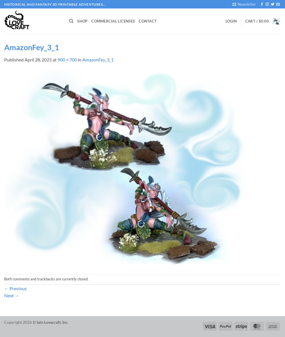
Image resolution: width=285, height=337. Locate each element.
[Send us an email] (278, 4)
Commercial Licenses (113, 21)
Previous (15, 288)
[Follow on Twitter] (272, 4)
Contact (148, 21)
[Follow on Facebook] (262, 4)
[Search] (71, 21)
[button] (244, 4)
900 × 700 (67, 59)
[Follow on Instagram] (267, 4)
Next (11, 295)
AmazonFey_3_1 (98, 59)
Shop (82, 21)
